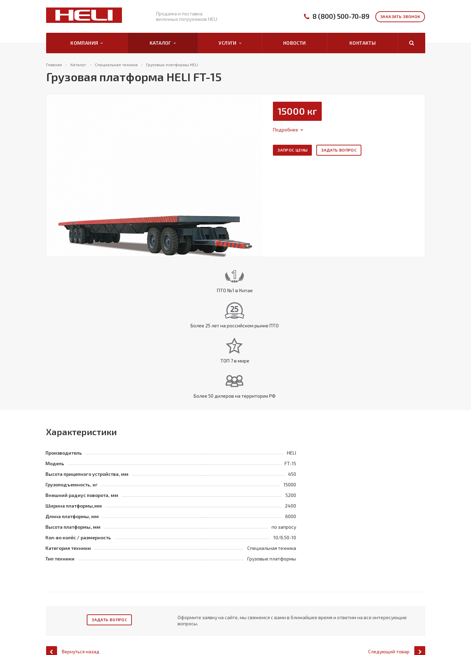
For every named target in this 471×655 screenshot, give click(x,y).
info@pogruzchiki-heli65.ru (397, 625)
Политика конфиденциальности (78, 601)
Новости (294, 43)
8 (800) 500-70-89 (341, 16)
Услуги (230, 43)
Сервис (223, 606)
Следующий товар (396, 558)
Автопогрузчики (160, 598)
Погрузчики (155, 637)
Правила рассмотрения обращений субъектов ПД (82, 635)
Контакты (362, 43)
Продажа (226, 598)
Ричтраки (153, 621)
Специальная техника (165, 613)
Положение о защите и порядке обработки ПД (79, 623)
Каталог (163, 43)
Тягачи (150, 629)
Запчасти (225, 613)
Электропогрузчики (164, 606)
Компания (86, 43)
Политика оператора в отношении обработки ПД (82, 611)
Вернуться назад (72, 558)
